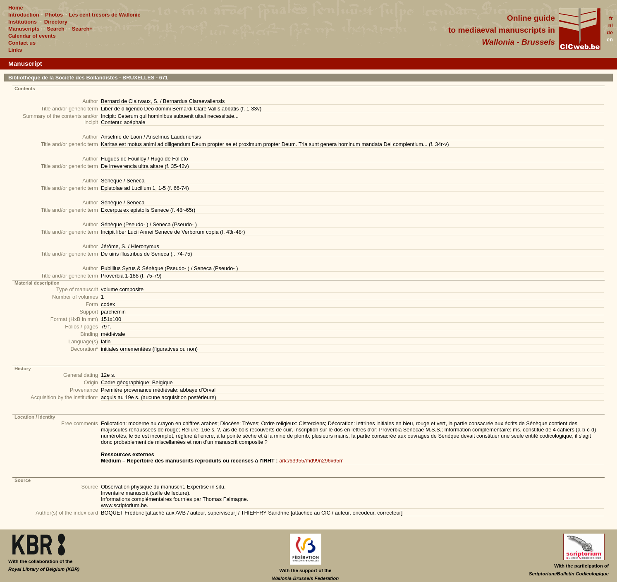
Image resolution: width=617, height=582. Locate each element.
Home (15, 8)
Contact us (22, 43)
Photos (54, 15)
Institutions (22, 22)
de (610, 32)
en (610, 39)
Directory (55, 22)
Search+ (82, 29)
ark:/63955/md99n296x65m (311, 460)
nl (610, 25)
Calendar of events (32, 36)
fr (611, 18)
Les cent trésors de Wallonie (104, 15)
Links (15, 50)
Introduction (23, 15)
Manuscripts (23, 29)
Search (56, 29)
